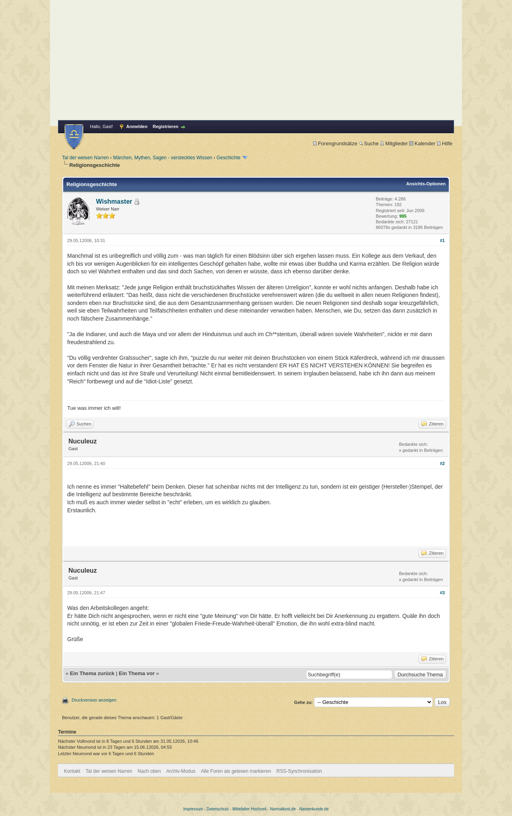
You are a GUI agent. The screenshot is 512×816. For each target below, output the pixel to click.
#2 (442, 463)
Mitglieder (394, 143)
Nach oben (149, 771)
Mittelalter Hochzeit (249, 809)
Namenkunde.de (313, 809)
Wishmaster (114, 201)
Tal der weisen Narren (85, 157)
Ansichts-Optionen (426, 183)
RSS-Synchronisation (299, 771)
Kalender (422, 143)
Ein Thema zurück (92, 673)
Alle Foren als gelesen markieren (236, 771)
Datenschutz (218, 809)
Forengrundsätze (335, 143)
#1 (442, 240)
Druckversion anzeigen (94, 700)
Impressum (193, 809)
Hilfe (444, 143)
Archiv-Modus (181, 771)
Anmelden (137, 126)
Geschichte (228, 157)
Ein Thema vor (137, 673)
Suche (369, 143)
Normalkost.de (283, 809)
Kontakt (72, 771)
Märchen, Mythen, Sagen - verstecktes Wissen (162, 157)
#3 (442, 592)
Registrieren (165, 126)
